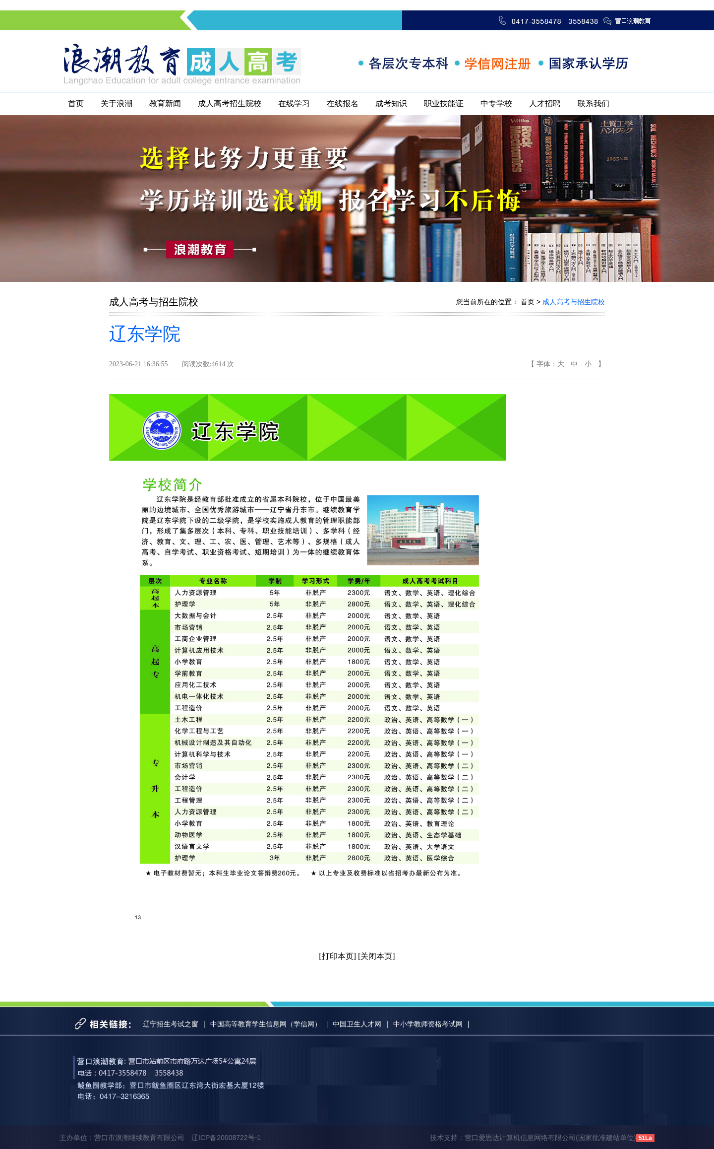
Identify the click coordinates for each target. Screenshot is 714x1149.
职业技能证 (444, 103)
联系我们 (593, 103)
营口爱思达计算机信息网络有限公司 (520, 1138)
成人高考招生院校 (229, 103)
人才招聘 (545, 103)
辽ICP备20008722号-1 (226, 1138)
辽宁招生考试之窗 (170, 1024)
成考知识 (391, 103)
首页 (76, 103)
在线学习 (294, 103)
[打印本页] (337, 956)
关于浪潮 (116, 103)
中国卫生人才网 (357, 1024)
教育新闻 (165, 103)
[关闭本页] (376, 956)
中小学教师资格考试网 (428, 1024)
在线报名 (342, 103)
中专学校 (496, 103)
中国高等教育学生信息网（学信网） (265, 1024)
